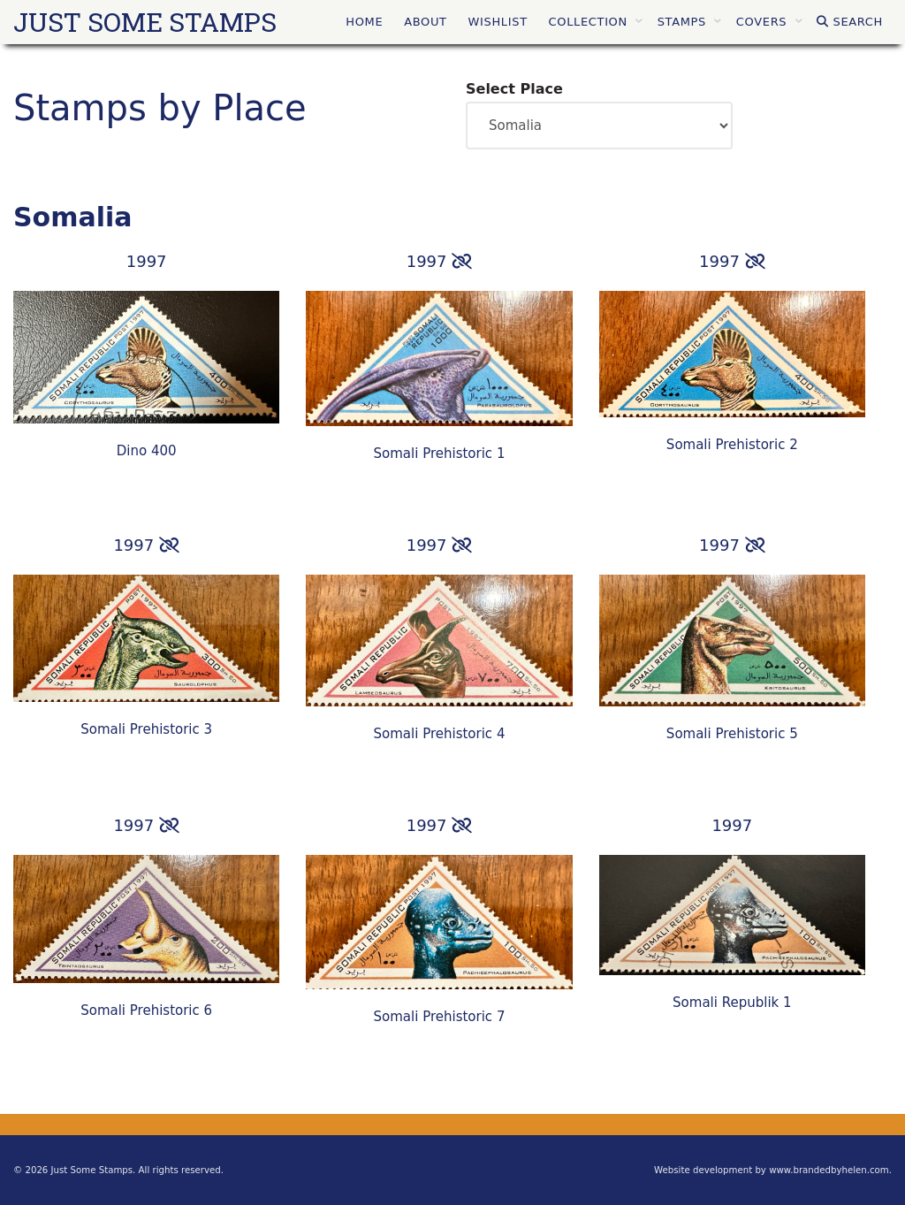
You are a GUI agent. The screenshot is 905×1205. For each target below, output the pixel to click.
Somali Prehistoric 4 (440, 734)
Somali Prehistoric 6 (146, 1010)
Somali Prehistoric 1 (440, 453)
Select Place (514, 89)
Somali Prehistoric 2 (732, 445)
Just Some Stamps (145, 21)
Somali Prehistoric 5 (732, 734)
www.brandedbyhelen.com (829, 1170)
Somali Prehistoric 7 (440, 1017)
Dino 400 (147, 451)
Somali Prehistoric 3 (146, 729)
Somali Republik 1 (732, 1003)
